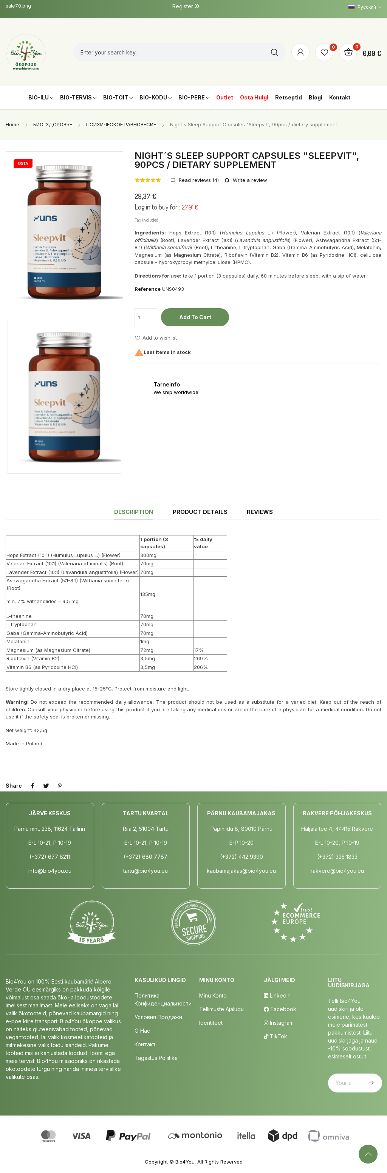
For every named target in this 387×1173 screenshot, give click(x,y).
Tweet (46, 785)
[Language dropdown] (364, 7)
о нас (142, 1030)
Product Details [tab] (200, 511)
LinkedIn (277, 995)
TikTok (275, 1036)
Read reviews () (198, 180)
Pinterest (60, 785)
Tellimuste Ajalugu (221, 1009)
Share (32, 785)
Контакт (145, 1044)
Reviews (260, 511)
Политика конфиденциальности (163, 999)
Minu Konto (213, 995)
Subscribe (370, 1083)
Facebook (280, 1009)
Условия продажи (158, 1017)
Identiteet (211, 1022)
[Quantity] (146, 317)
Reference (148, 289)
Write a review (249, 180)
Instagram (279, 1022)
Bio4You (185, 1162)
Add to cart (195, 317)
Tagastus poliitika (156, 1058)
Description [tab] (133, 511)
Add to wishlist (156, 338)
